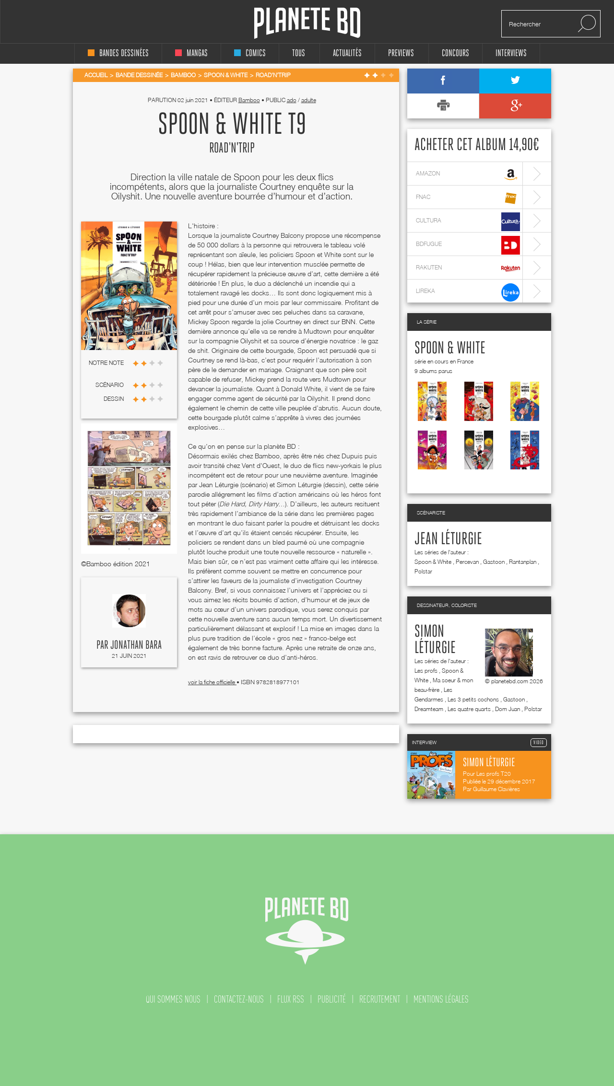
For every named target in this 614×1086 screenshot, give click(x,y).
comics (250, 53)
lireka (468, 292)
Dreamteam (428, 708)
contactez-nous (239, 999)
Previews (401, 53)
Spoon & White (449, 348)
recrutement (379, 999)
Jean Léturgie (448, 539)
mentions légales (441, 999)
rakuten (468, 268)
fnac (468, 198)
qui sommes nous (173, 999)
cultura (468, 221)
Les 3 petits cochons (473, 699)
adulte (308, 100)
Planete (307, 23)
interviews (511, 53)
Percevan (467, 561)
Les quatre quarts (469, 708)
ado (291, 100)
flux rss (290, 999)
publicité (332, 999)
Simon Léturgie (435, 640)
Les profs (425, 670)
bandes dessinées (118, 53)
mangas (191, 53)
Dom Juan (507, 708)
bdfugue (468, 245)
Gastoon (494, 561)
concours (455, 53)
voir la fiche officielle (212, 682)
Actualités (347, 53)
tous (298, 53)
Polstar (423, 571)
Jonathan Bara (136, 645)
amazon (468, 174)
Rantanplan (522, 561)
